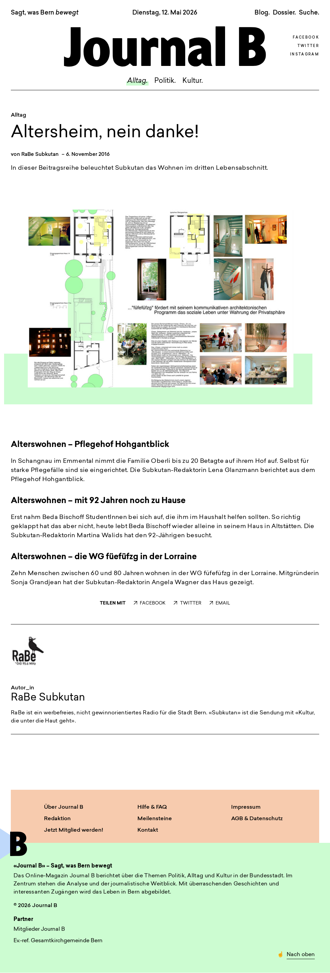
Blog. (262, 13)
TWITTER (187, 603)
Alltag (18, 115)
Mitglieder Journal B (39, 929)
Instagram (304, 54)
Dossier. (284, 13)
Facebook (306, 38)
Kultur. (192, 81)
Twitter (308, 46)
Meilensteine (154, 819)
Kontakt (147, 830)
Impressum (246, 807)
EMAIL (220, 603)
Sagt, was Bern (45, 13)
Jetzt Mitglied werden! (73, 830)
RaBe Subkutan (40, 154)
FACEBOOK (150, 603)
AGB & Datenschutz (257, 819)
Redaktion (57, 819)
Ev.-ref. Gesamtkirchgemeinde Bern (58, 941)
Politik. (165, 81)
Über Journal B (63, 807)
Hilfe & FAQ (152, 807)
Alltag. (137, 81)
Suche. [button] (309, 13)
